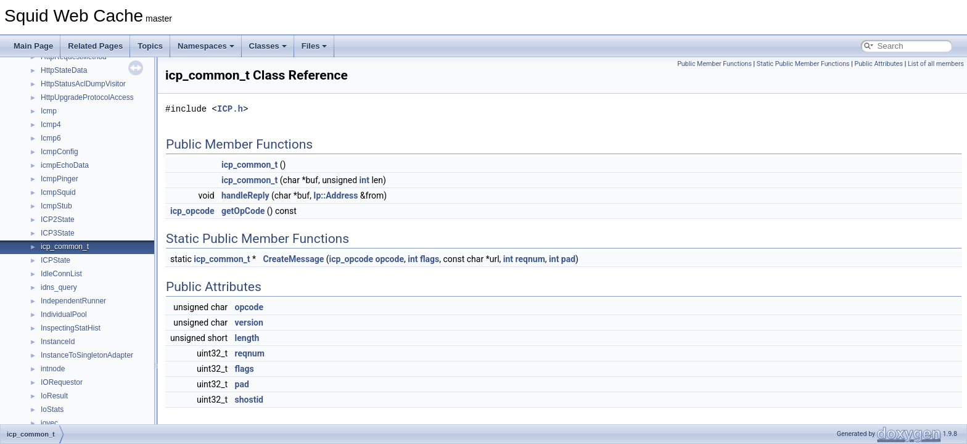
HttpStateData (64, 70)
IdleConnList (61, 273)
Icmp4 (51, 124)
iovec (49, 423)
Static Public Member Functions (803, 64)
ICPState (55, 260)
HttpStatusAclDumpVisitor (83, 84)
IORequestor (62, 382)
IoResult (54, 396)
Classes (268, 46)
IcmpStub (56, 206)
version (249, 322)
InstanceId (58, 341)
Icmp (49, 111)
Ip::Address (335, 195)
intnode (53, 368)
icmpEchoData (65, 165)
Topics (150, 46)
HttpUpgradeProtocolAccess (87, 97)
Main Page (33, 46)
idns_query (59, 287)
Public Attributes (878, 64)
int (364, 180)
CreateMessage (293, 259)
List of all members (936, 64)
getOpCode (243, 211)
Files (314, 46)
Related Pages (95, 46)
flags (429, 259)
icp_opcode (192, 211)
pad (568, 259)
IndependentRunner (73, 301)
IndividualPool (64, 314)
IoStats (52, 409)
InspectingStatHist (71, 328)
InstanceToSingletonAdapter (87, 355)
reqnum (530, 259)
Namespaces (206, 46)
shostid (249, 400)
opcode (390, 259)
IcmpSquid (58, 192)
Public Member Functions (714, 64)
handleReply (245, 195)
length (247, 338)
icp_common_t (65, 246)
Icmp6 (51, 138)
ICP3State (58, 233)
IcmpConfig (59, 151)
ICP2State (58, 219)
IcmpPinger (59, 179)
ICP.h (230, 109)
